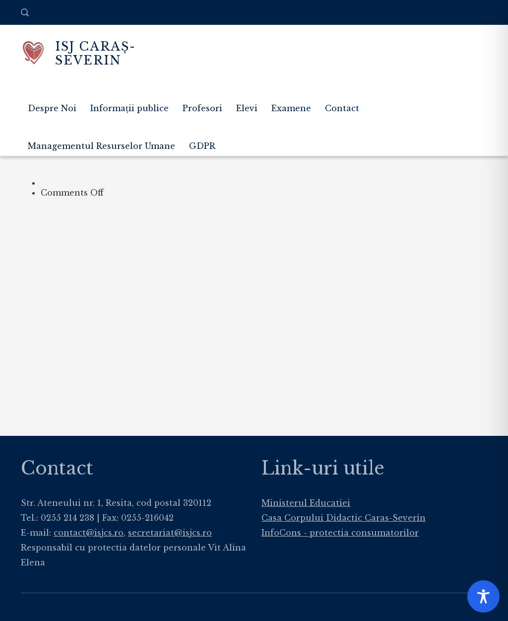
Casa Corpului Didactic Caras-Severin (343, 518)
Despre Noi (52, 108)
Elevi (246, 108)
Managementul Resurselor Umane (101, 146)
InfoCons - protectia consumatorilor (340, 533)
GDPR (202, 146)
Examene (291, 108)
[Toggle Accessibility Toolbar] (483, 596)
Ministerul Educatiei (305, 503)
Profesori (202, 108)
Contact (342, 108)
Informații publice (129, 108)
